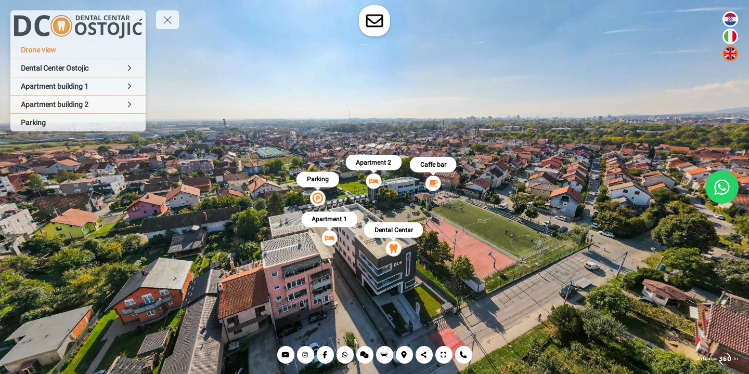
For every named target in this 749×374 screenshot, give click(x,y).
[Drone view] (78, 50)
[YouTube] (285, 355)
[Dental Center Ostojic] (78, 68)
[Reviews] (364, 355)
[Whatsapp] (345, 355)
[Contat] (463, 355)
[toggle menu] (167, 19)
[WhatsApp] (722, 187)
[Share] (424, 355)
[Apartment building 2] (78, 104)
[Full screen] (444, 355)
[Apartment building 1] (78, 86)
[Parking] (78, 122)
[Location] (404, 355)
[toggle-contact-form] (374, 20)
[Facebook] (325, 355)
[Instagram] (305, 355)
